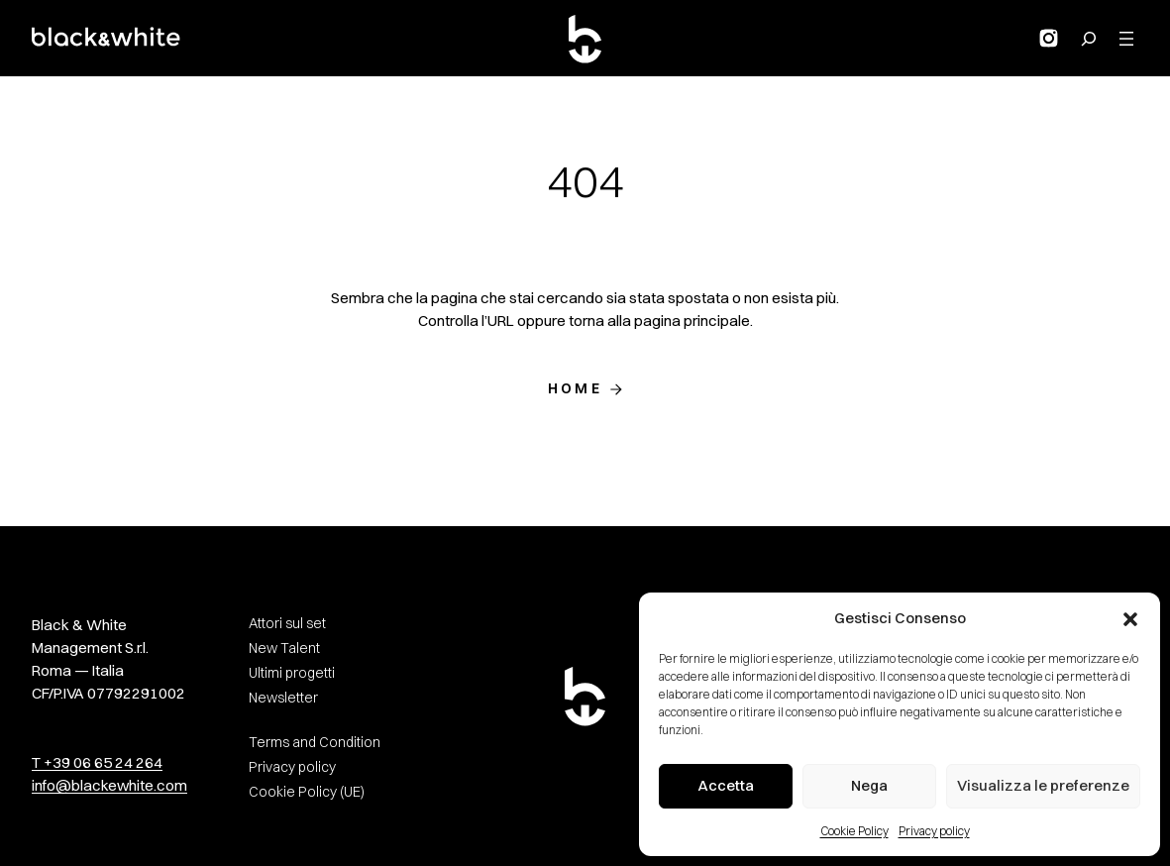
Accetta (725, 785)
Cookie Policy (854, 830)
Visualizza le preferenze (1043, 785)
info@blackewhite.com (109, 785)
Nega (869, 785)
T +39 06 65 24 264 (97, 762)
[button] (1130, 619)
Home (575, 388)
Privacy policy (934, 830)
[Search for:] (1089, 39)
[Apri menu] (1126, 39)
